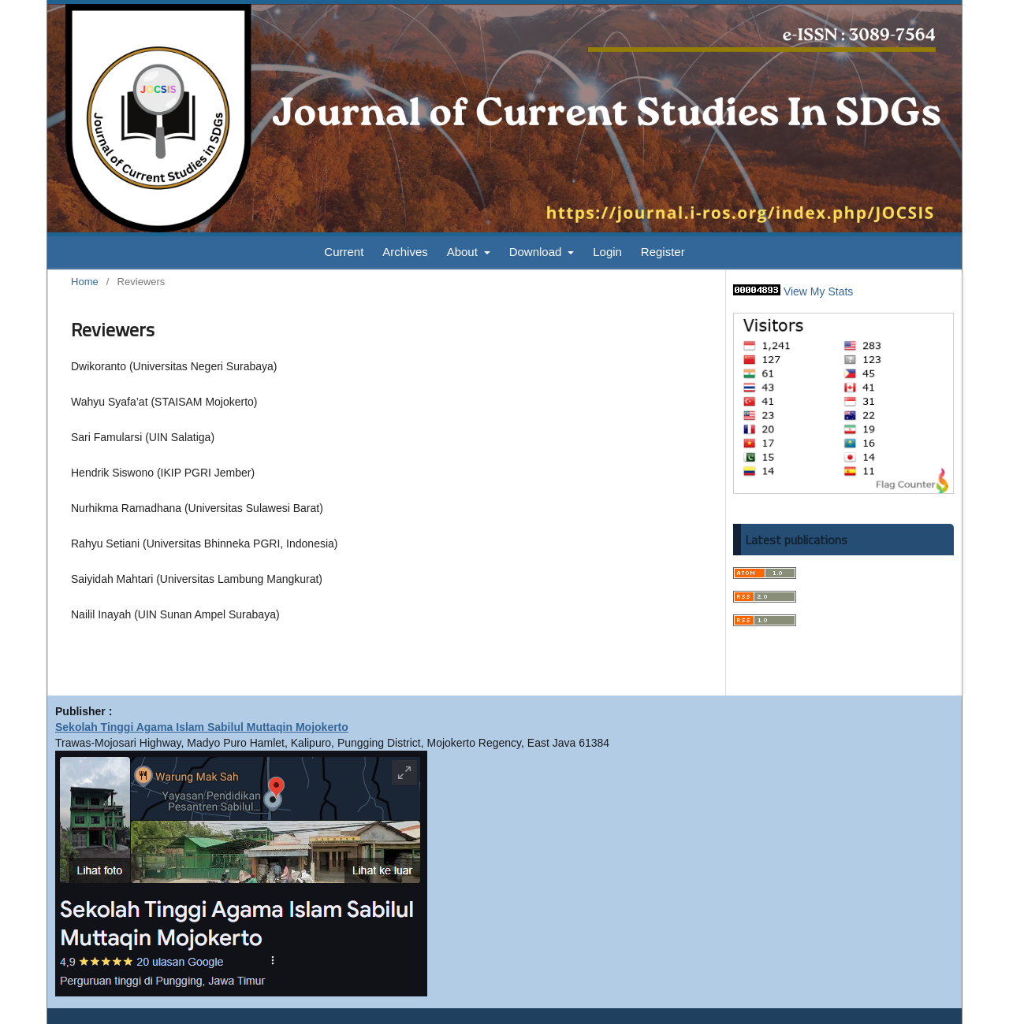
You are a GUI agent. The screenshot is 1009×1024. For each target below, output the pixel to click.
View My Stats (818, 291)
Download (537, 251)
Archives (405, 251)
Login (607, 251)
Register (663, 251)
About (464, 251)
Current (343, 251)
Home (85, 282)
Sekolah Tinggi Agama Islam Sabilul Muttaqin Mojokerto (201, 727)
